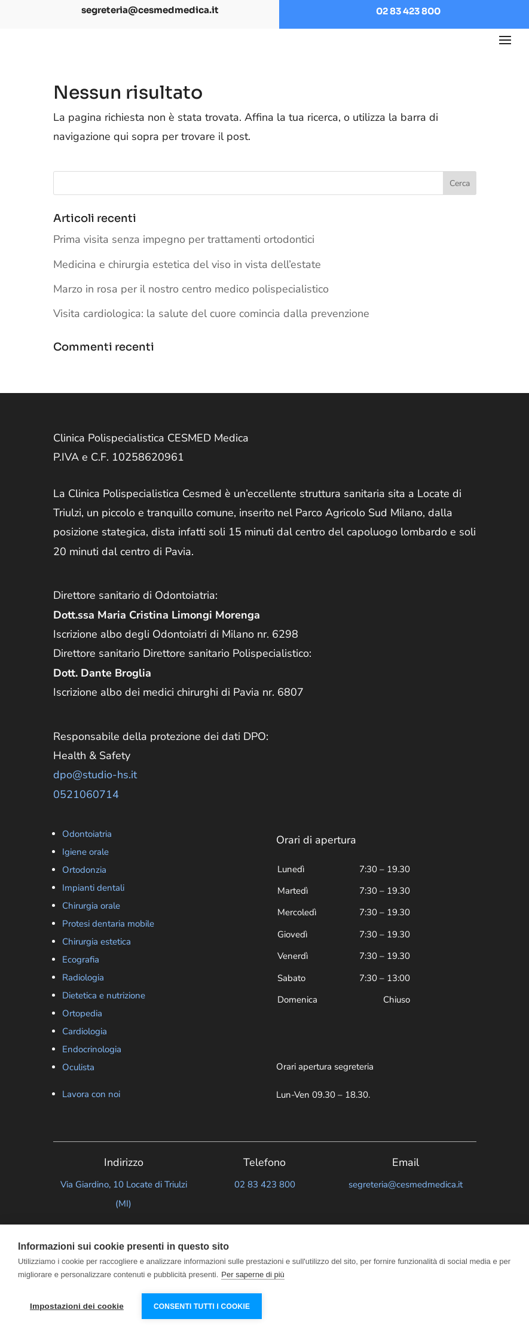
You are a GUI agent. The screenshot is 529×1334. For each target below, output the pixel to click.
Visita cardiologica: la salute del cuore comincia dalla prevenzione (211, 337)
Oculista (78, 1091)
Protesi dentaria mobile (108, 947)
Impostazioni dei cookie (77, 1306)
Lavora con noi (91, 1117)
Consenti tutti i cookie (202, 1306)
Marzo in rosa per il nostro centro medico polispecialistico (191, 312)
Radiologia (83, 1001)
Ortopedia (82, 1037)
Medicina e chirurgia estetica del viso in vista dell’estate (187, 288)
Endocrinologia (91, 1073)
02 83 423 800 (408, 11)
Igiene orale (85, 875)
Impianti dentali (93, 911)
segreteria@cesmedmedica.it (150, 10)
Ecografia (80, 983)
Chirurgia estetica (96, 965)
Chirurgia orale (91, 929)
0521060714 (86, 818)
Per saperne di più (253, 1274)
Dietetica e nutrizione (103, 1019)
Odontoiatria (87, 857)
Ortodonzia (84, 893)
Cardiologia (84, 1055)
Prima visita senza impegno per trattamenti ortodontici (183, 262)
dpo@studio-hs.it (95, 798)
